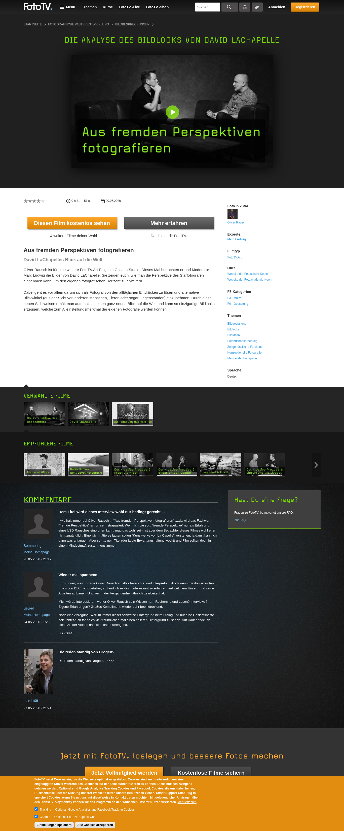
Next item (316, 465)
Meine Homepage (37, 552)
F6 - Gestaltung (237, 304)
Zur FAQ (240, 520)
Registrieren (305, 7)
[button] (173, 112)
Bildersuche (244, 7)
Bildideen (233, 335)
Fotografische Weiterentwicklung (78, 24)
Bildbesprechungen (132, 24)
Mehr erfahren (168, 223)
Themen (90, 7)
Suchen (229, 7)
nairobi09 (31, 701)
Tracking (45, 809)
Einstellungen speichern (54, 825)
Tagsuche (257, 7)
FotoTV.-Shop (157, 7)
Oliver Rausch (236, 222)
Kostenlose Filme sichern (211, 773)
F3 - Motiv (234, 298)
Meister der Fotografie (242, 358)
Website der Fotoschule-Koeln (247, 274)
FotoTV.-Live (129, 7)
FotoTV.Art (234, 257)
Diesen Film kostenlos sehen (72, 223)
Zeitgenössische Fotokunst (245, 347)
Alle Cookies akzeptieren (95, 825)
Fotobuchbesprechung (242, 341)
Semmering (33, 546)
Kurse (108, 7)
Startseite (33, 24)
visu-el (29, 608)
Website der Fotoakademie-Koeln (249, 279)
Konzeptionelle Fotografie (244, 352)
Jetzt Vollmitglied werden (124, 773)
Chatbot (45, 817)
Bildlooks (233, 329)
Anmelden (276, 7)
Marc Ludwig (236, 239)
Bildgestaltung (236, 323)
